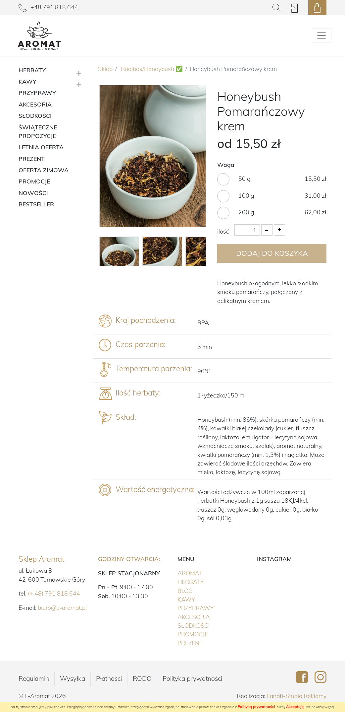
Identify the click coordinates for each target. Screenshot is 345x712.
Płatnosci (109, 678)
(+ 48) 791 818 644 (54, 593)
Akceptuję (295, 706)
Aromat (203, 573)
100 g (246, 195)
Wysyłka (72, 678)
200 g (246, 212)
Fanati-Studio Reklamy (296, 695)
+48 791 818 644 (48, 7)
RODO (142, 678)
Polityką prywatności (256, 706)
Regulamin (34, 678)
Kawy (200, 599)
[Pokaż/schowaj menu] (321, 36)
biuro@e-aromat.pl (62, 607)
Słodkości (207, 625)
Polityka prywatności (192, 678)
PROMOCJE (206, 634)
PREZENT (203, 643)
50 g (244, 178)
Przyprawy (209, 607)
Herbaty (204, 581)
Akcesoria (207, 616)
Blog (185, 590)
